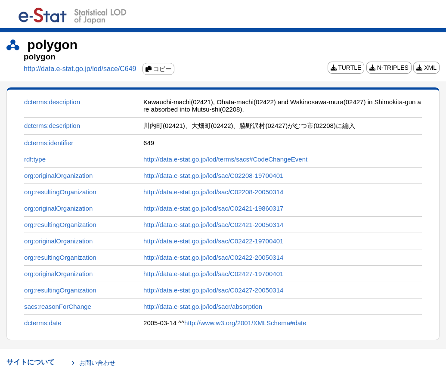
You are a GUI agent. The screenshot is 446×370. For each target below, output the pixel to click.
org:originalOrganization (58, 175)
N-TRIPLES (389, 67)
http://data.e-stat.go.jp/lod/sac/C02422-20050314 (213, 257)
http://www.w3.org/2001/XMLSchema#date (245, 322)
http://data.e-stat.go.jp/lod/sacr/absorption (202, 306)
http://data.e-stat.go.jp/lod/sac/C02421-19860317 (213, 208)
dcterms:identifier (48, 142)
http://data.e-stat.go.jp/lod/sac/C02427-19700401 (213, 273)
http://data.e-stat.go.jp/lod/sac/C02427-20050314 (213, 290)
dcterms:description (52, 102)
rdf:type (35, 159)
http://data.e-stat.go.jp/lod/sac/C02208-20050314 (213, 192)
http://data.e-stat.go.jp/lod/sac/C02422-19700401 (213, 241)
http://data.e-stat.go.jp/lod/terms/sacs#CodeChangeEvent (225, 159)
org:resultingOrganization (60, 192)
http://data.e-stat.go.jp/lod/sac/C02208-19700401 (213, 175)
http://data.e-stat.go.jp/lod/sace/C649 (80, 68)
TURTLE (346, 67)
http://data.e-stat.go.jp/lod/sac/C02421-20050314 (213, 224)
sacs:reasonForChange (57, 306)
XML (426, 67)
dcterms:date (43, 322)
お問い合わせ (97, 363)
